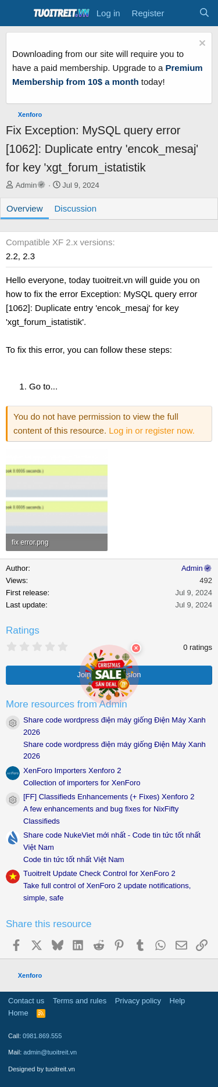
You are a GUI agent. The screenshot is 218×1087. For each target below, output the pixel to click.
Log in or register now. (152, 430)
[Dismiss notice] (201, 44)
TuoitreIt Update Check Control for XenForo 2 (99, 873)
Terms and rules (79, 1000)
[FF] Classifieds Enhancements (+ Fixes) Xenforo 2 (108, 796)
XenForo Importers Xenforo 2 (72, 770)
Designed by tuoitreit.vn (41, 1068)
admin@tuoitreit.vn (50, 1052)
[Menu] (16, 13)
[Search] (204, 13)
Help (177, 1000)
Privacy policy (138, 1000)
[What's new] (181, 13)
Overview (24, 208)
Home (18, 1013)
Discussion (76, 208)
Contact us (26, 1000)
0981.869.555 (42, 1035)
